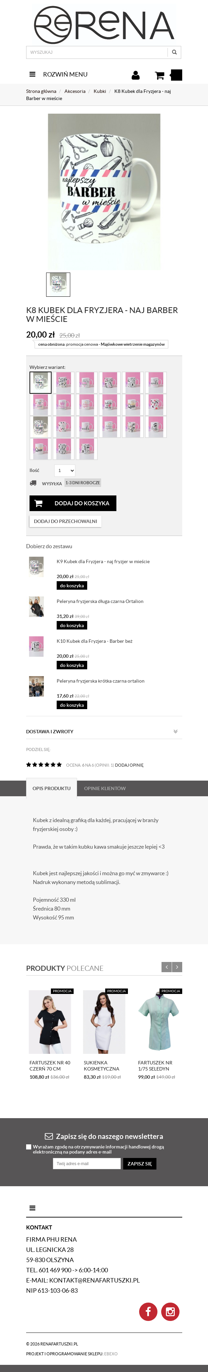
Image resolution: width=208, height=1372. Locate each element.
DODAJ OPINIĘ (129, 765)
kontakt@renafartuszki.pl (94, 1280)
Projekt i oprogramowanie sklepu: (72, 1354)
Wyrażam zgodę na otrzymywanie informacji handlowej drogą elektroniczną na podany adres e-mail (98, 1149)
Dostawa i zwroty (102, 731)
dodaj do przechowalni (65, 521)
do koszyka (72, 585)
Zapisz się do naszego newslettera (104, 1136)
